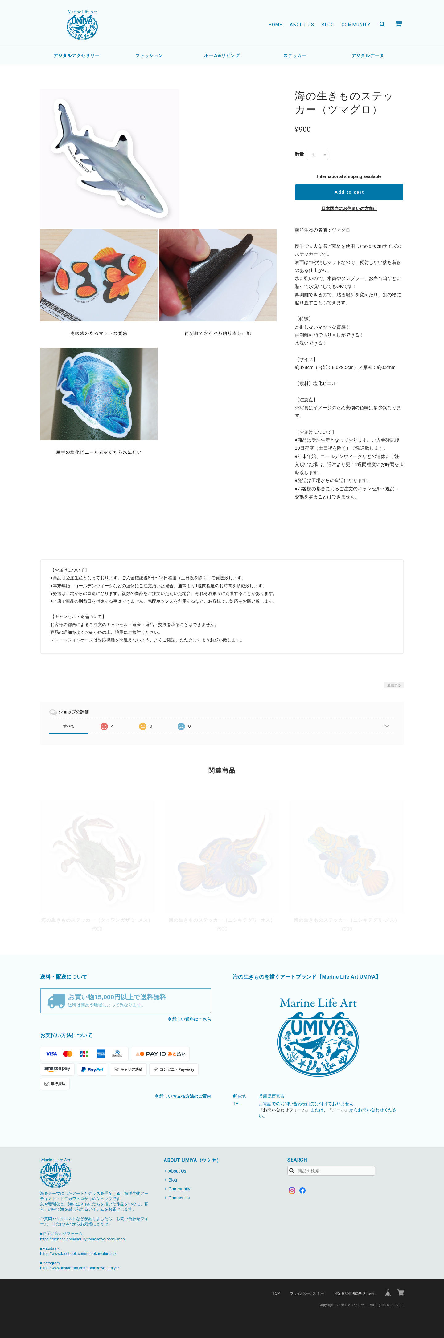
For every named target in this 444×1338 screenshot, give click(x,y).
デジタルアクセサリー (76, 55)
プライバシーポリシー (307, 1293)
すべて (68, 726)
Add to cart (349, 192)
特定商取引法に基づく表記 (355, 1293)
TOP (276, 1293)
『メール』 (338, 1109)
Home (276, 24)
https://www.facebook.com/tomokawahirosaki (78, 1253)
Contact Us (179, 1197)
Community (356, 24)
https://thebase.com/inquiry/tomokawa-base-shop (82, 1239)
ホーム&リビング (222, 55)
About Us (302, 24)
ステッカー (294, 55)
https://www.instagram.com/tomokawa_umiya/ (79, 1268)
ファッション (149, 55)
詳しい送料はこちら (191, 1019)
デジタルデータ (368, 55)
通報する (394, 685)
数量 (299, 154)
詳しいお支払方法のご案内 (185, 1096)
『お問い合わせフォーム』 (284, 1109)
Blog (328, 24)
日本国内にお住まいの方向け (349, 208)
